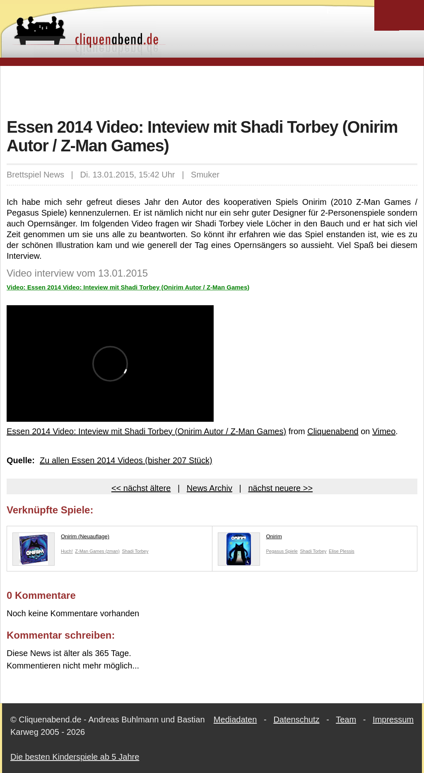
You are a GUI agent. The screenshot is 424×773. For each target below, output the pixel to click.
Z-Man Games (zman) (97, 551)
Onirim (250, 538)
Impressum (393, 719)
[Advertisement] (212, 90)
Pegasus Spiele (282, 551)
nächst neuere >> (280, 488)
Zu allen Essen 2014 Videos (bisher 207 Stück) (126, 460)
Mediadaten (235, 719)
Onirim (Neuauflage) (60, 538)
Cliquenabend (332, 431)
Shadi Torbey (135, 551)
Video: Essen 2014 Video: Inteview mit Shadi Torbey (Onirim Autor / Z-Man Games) (128, 287)
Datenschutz (296, 719)
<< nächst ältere (141, 488)
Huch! (67, 551)
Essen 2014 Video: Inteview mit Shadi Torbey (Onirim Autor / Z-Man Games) (146, 431)
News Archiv (209, 488)
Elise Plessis (341, 551)
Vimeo (383, 431)
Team (346, 719)
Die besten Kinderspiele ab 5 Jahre (74, 756)
